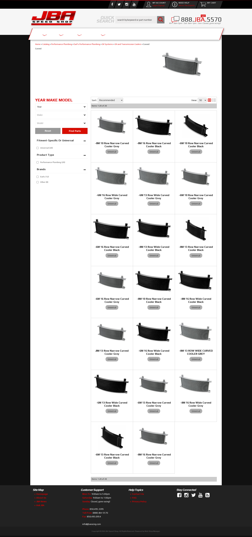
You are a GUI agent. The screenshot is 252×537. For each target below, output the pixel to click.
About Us (78, 33)
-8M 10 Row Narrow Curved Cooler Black (154, 300)
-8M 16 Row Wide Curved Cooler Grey (195, 404)
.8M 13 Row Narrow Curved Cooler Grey (112, 352)
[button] (139, 19)
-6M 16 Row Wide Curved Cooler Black (153, 352)
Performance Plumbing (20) (52, 162)
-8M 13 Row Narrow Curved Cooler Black (196, 248)
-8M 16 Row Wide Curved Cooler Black (195, 300)
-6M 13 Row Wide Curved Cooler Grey (153, 197)
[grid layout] (209, 100)
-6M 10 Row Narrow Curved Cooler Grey (196, 197)
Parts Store (111, 33)
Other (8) (44, 182)
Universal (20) (46, 148)
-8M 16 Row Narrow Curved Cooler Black (154, 145)
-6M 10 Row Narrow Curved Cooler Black (196, 145)
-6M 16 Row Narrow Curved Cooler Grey (112, 300)
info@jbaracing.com (91, 524)
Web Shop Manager (152, 531)
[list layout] (214, 100)
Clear (48, 131)
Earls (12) (44, 177)
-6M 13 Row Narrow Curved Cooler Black (112, 456)
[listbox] (61, 106)
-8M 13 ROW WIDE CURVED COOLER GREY (196, 352)
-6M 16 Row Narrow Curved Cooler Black (112, 248)
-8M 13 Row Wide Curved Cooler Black (153, 248)
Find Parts (75, 131)
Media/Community (153, 33)
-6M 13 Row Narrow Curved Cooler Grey (154, 404)
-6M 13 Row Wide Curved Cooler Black (111, 404)
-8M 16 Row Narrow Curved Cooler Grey (154, 456)
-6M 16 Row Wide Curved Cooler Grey (111, 197)
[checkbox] (37, 148)
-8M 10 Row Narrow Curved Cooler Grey (112, 145)
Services (48, 33)
